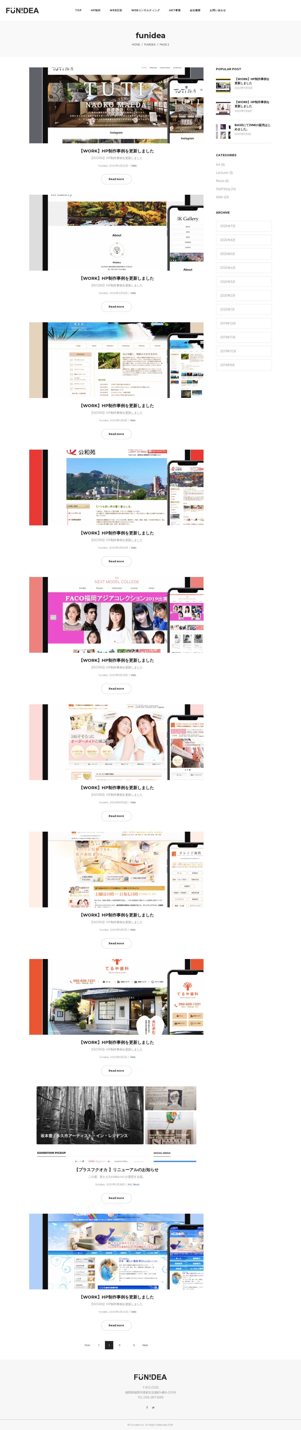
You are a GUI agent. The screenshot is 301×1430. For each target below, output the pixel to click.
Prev (87, 1345)
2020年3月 (227, 282)
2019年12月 (228, 323)
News (136, 1184)
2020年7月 (227, 226)
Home (136, 44)
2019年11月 (227, 337)
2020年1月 (227, 309)
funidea (150, 44)
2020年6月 (227, 240)
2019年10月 (228, 351)
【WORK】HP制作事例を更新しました (116, 150)
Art (130, 1184)
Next (145, 1345)
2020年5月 (227, 254)
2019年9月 (227, 365)
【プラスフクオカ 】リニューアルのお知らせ (116, 1169)
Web (133, 165)
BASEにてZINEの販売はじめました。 (253, 127)
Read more (116, 179)
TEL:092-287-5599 (150, 1397)
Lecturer (222, 173)
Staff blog (223, 189)
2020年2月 (227, 295)
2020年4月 (227, 268)
